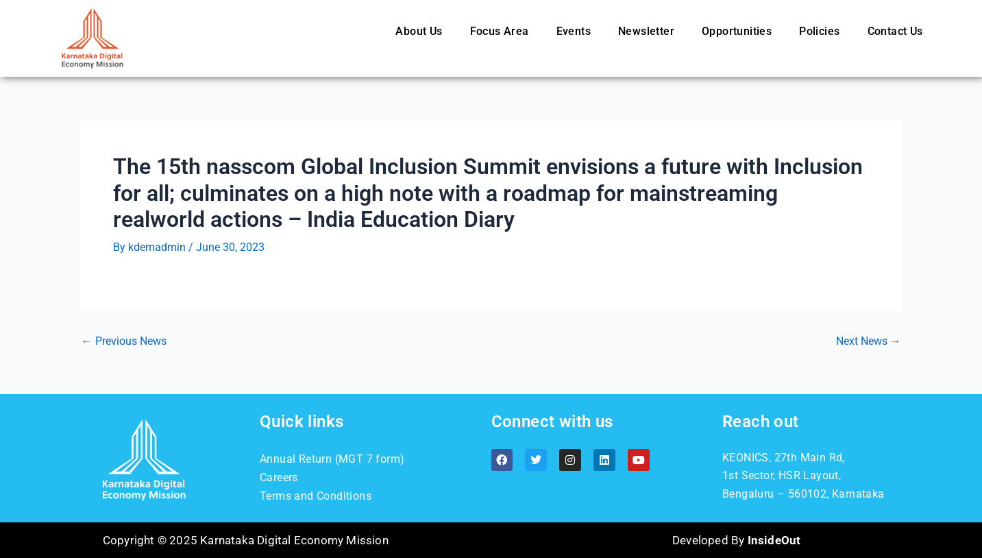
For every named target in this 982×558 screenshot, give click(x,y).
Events (573, 31)
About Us (418, 31)
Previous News (124, 341)
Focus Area (499, 31)
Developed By (736, 540)
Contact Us (895, 31)
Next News (868, 341)
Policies (819, 31)
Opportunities (737, 31)
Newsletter (646, 31)
